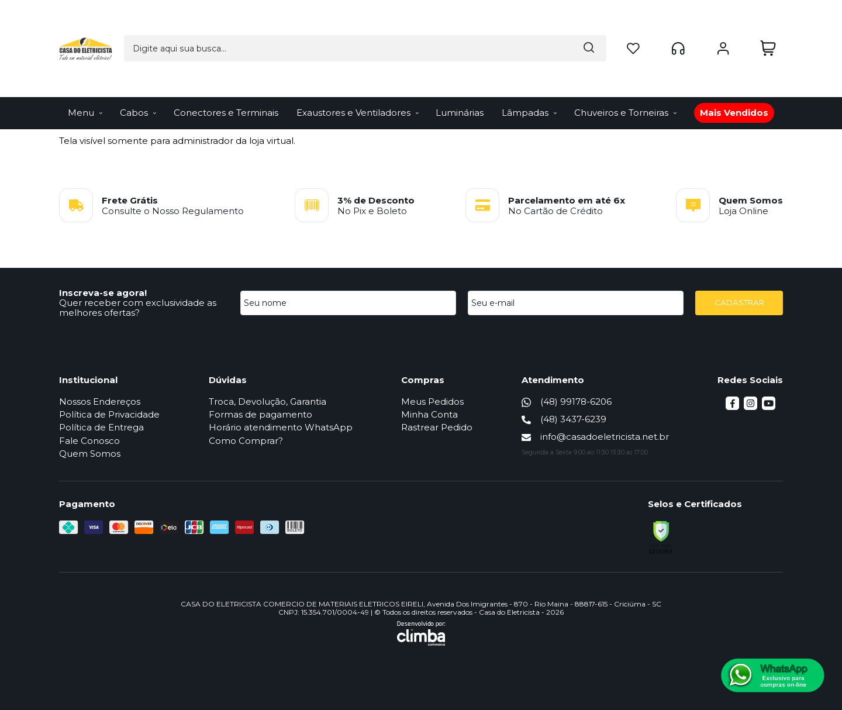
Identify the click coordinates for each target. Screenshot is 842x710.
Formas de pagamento (260, 414)
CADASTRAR (739, 302)
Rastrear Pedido (436, 427)
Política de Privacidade (109, 414)
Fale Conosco (89, 440)
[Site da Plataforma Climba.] (421, 633)
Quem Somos (89, 453)
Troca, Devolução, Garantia (267, 401)
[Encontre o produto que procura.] (492, 20)
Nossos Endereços (99, 401)
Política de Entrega (101, 427)
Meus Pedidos (432, 401)
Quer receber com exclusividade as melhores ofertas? (137, 307)
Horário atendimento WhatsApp (281, 427)
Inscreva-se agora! (103, 292)
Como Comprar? (246, 440)
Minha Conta (429, 414)
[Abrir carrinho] (768, 20)
